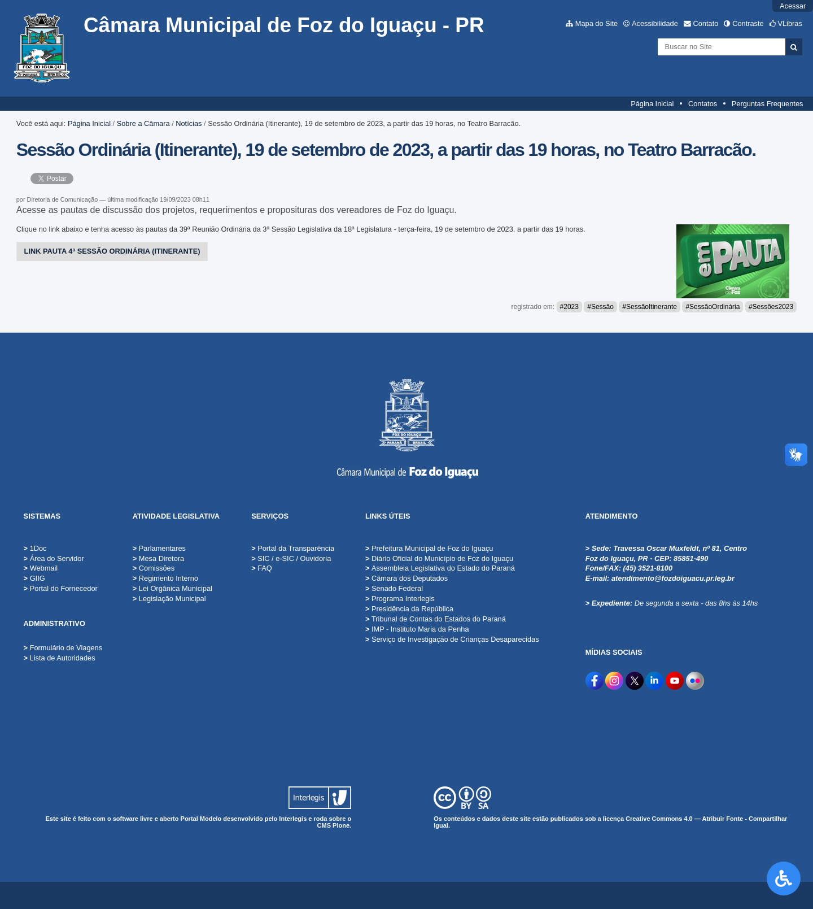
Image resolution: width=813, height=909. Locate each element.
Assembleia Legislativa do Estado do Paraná (440, 568)
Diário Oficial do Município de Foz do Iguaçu (439, 558)
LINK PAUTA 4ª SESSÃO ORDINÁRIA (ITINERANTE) (112, 251)
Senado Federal (394, 588)
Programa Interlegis (400, 598)
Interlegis (293, 818)
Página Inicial (652, 103)
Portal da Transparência (292, 548)
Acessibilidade (655, 23)
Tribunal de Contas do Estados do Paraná (435, 619)
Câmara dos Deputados (406, 578)
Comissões (153, 568)
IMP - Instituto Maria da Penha (417, 629)
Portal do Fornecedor (64, 588)
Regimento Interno (165, 578)
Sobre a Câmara (143, 123)
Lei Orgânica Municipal (172, 588)
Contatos (702, 103)
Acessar (793, 6)
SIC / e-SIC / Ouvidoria (291, 558)
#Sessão (600, 307)
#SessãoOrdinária (712, 307)
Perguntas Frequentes (767, 103)
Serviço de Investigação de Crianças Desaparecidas (452, 639)
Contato (706, 23)
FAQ (261, 568)
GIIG (37, 578)
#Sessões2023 (771, 307)
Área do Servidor (57, 558)
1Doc (38, 548)
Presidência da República (409, 608)
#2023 (569, 307)
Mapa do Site (596, 23)
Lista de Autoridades (62, 658)
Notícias (189, 123)
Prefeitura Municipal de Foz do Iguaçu (429, 548)
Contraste (747, 23)
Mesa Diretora (158, 558)
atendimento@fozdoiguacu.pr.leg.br (673, 578)
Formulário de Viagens (66, 647)
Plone (341, 825)
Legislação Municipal (169, 598)
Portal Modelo (201, 818)
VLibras (789, 23)
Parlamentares (159, 548)
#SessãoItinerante (649, 307)
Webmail (44, 568)
